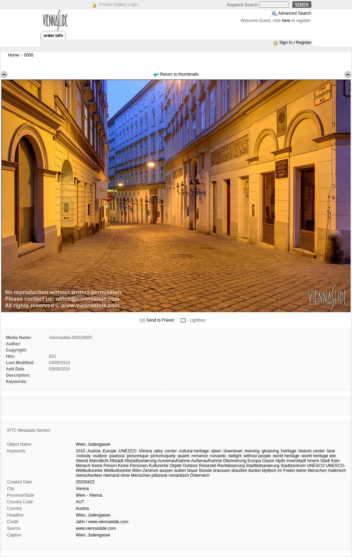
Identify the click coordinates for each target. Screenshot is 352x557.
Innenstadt (296, 460)
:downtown (232, 451)
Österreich (200, 475)
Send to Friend (160, 320)
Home (13, 55)
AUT (80, 501)
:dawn (215, 451)
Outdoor (190, 465)
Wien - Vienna (89, 495)
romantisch (179, 475)
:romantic (217, 455)
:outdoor (99, 455)
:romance (199, 455)
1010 (80, 451)
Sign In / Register (295, 42)
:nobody (83, 455)
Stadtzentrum (292, 465)
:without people (257, 455)
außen (180, 470)
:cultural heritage (193, 451)
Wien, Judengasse (93, 515)
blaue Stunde (199, 470)
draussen (221, 470)
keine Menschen (311, 470)
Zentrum (151, 470)
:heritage (288, 451)
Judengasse (99, 444)
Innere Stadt (318, 460)
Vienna (82, 488)
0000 (29, 55)
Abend (82, 460)
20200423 (85, 482)
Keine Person (104, 465)
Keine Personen (133, 465)
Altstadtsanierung (140, 460)
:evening (251, 451)
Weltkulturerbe (117, 470)
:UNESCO (127, 451)
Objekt (175, 465)
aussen (166, 470)
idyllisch (269, 470)
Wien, (81, 444)
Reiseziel (207, 465)
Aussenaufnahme (173, 460)
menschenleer (89, 475)
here (286, 20)
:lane (330, 451)
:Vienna (145, 451)
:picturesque (137, 455)
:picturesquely (163, 455)
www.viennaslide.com (96, 528)
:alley (158, 451)
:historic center (311, 451)
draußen (239, 470)
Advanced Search (294, 13)
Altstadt (116, 460)
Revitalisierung (231, 465)
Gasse (268, 460)
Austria (82, 508)
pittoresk (159, 475)
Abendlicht (98, 460)
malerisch (337, 470)
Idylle (280, 460)
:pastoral (116, 455)
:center (170, 451)
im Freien (286, 470)
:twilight (234, 455)
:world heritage (286, 455)
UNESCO (315, 465)
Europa (254, 460)
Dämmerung (234, 460)
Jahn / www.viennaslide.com (102, 521)
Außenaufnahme (206, 460)
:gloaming (270, 451)
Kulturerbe (158, 465)
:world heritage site (318, 455)
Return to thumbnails (179, 74)
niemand (111, 475)
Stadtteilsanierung (262, 465)
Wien (136, 470)
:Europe (109, 451)
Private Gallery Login (118, 4)
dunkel (254, 470)
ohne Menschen (135, 475)
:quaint (183, 455)
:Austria (93, 451)
